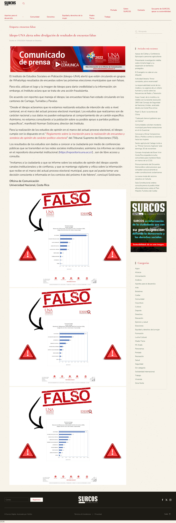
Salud (137, 360)
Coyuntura (139, 303)
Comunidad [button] (34, 17)
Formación (139, 333)
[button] (23, 3)
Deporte (138, 310)
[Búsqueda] (148, 31)
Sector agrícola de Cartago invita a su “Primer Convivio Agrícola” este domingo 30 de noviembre (148, 146)
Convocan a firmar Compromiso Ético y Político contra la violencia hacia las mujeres (148, 137)
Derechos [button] (51, 17)
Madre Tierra (92, 16)
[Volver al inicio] (10, 3)
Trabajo (107, 17)
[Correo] (16, 500)
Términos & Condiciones (82, 514)
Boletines (139, 291)
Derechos (38, 41)
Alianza (138, 272)
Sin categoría (140, 368)
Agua (137, 268)
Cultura (138, 306)
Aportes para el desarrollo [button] (13, 16)
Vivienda (138, 379)
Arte (137, 287)
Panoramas (139, 349)
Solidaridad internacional (145, 371)
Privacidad (98, 514)
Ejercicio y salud (141, 322)
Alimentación (140, 276)
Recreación (139, 356)
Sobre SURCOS (127, 10)
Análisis (138, 280)
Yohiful (29, 514)
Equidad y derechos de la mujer (72, 16)
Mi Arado (138, 345)
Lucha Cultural (141, 337)
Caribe (137, 295)
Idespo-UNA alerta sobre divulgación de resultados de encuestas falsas (52, 35)
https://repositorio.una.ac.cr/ (75, 152)
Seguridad (139, 364)
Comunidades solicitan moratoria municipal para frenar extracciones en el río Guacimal (148, 127)
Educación (139, 318)
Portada (113, 10)
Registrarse (37, 500)
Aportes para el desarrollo (145, 284)
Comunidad (139, 299)
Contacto (141, 10)
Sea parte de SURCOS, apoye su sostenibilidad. (161, 10)
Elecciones (139, 326)
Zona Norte (139, 383)
